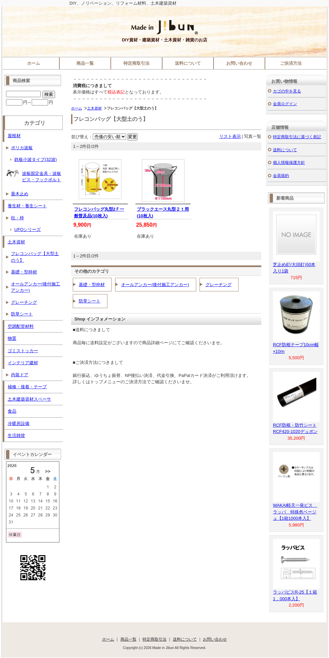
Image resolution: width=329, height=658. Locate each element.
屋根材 (14, 135)
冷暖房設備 (18, 423)
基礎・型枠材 (92, 284)
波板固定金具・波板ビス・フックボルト (33, 174)
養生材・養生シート (27, 205)
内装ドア (19, 374)
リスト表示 (230, 136)
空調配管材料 (21, 326)
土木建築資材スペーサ (29, 399)
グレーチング (219, 284)
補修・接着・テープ (27, 386)
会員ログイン (285, 103)
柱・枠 (17, 217)
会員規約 (281, 175)
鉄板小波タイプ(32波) (35, 159)
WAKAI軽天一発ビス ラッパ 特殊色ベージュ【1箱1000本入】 (295, 512)
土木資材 (94, 108)
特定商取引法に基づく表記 (297, 137)
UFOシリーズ (27, 229)
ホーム (33, 63)
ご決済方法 (291, 63)
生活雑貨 (16, 435)
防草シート (89, 300)
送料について (188, 63)
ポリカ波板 (22, 147)
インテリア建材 (23, 362)
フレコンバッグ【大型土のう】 (35, 257)
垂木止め (19, 193)
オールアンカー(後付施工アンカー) (155, 284)
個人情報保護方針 (289, 162)
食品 (12, 411)
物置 (12, 338)
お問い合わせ (239, 63)
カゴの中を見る (287, 91)
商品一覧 (85, 63)
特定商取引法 (136, 63)
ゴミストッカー (23, 350)
